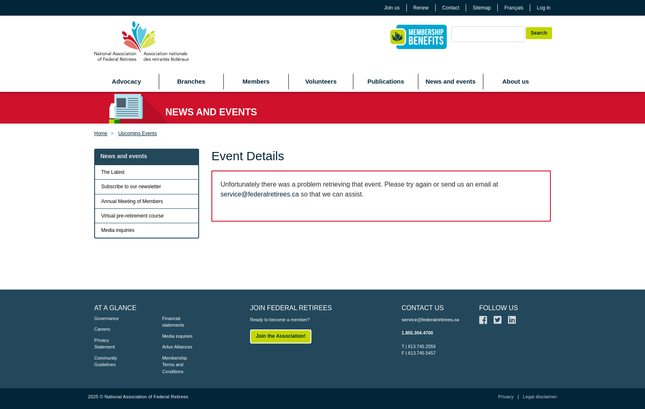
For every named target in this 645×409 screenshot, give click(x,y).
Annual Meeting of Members (132, 201)
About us (515, 81)
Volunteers (320, 81)
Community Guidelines (105, 361)
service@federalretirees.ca (259, 194)
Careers (102, 329)
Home (100, 133)
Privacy (505, 396)
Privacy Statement (104, 344)
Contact (450, 8)
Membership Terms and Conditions (174, 364)
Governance (106, 318)
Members (256, 81)
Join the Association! (281, 336)
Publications (385, 81)
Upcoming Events (137, 133)
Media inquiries (118, 230)
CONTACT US (422, 307)
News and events (450, 81)
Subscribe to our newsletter (131, 186)
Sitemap (482, 8)
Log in (543, 8)
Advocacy (126, 81)
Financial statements (173, 322)
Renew (421, 8)
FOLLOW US (498, 307)
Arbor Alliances (177, 346)
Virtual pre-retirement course (132, 216)
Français (513, 8)
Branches (191, 81)
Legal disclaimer (540, 396)
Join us (392, 8)
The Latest (113, 172)
